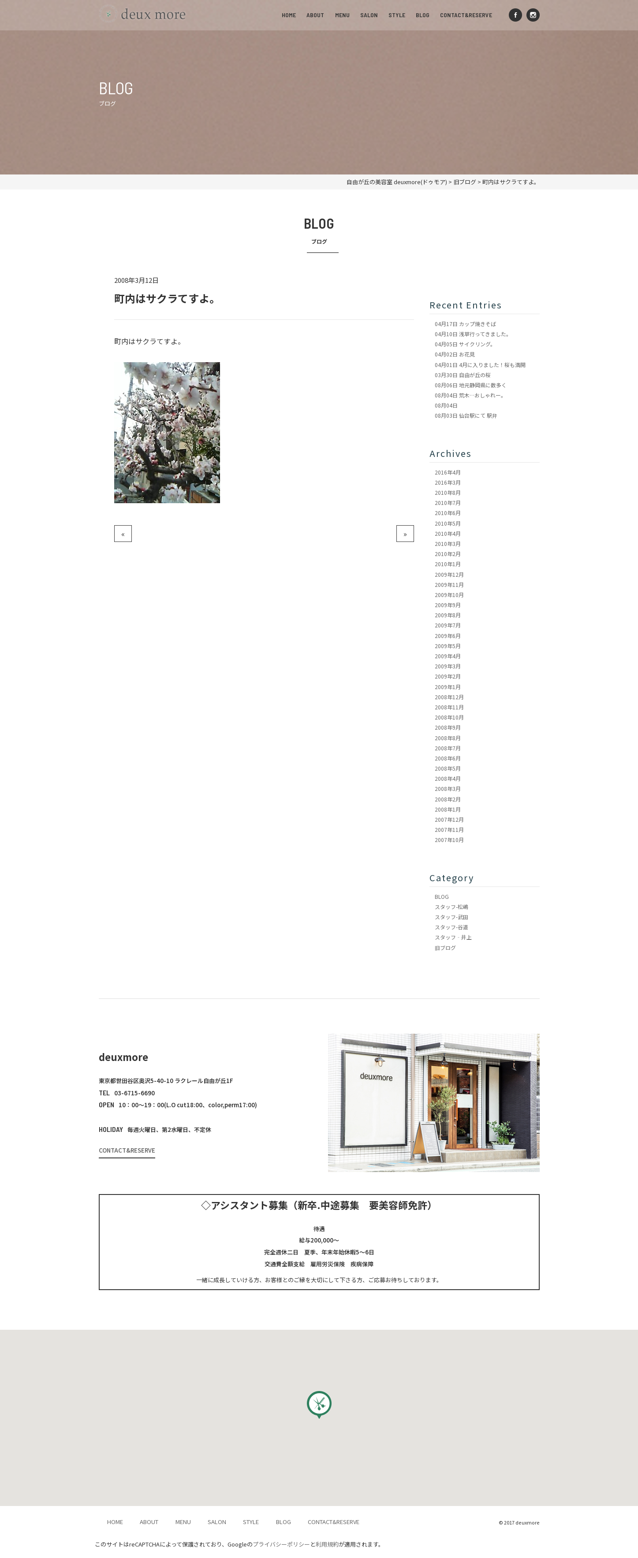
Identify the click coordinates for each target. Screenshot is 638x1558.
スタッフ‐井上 (453, 937)
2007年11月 (449, 829)
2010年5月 (448, 523)
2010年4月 (448, 533)
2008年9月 (448, 727)
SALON (369, 15)
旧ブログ (445, 947)
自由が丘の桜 (463, 374)
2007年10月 (449, 839)
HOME (290, 15)
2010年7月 (448, 502)
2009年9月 (448, 604)
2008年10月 (449, 717)
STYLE (397, 15)
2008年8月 (448, 738)
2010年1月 (448, 564)
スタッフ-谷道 (451, 927)
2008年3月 (448, 788)
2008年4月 (448, 778)
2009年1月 (448, 686)
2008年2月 (448, 799)
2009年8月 (448, 615)
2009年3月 (448, 666)
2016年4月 (448, 472)
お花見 (455, 354)
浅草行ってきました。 (473, 334)
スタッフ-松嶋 (451, 906)
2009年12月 (449, 574)
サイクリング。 (465, 344)
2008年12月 (449, 697)
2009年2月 (448, 676)
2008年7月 (448, 748)
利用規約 (327, 1544)
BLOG (423, 15)
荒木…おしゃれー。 (470, 395)
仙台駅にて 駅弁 (466, 415)
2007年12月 (449, 819)
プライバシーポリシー (281, 1544)
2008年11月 (449, 707)
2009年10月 (449, 594)
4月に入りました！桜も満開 (480, 364)
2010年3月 (448, 543)
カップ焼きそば (465, 323)
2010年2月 (448, 553)
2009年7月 (448, 625)
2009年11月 (449, 584)
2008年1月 (448, 809)
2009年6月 (448, 635)
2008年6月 (448, 758)
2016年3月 (448, 482)
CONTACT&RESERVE (466, 15)
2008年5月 (448, 768)
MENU (343, 15)
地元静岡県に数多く (471, 385)
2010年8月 (448, 492)
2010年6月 (448, 512)
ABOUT (316, 15)
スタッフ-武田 (451, 916)
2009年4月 (448, 656)
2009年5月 (448, 645)
